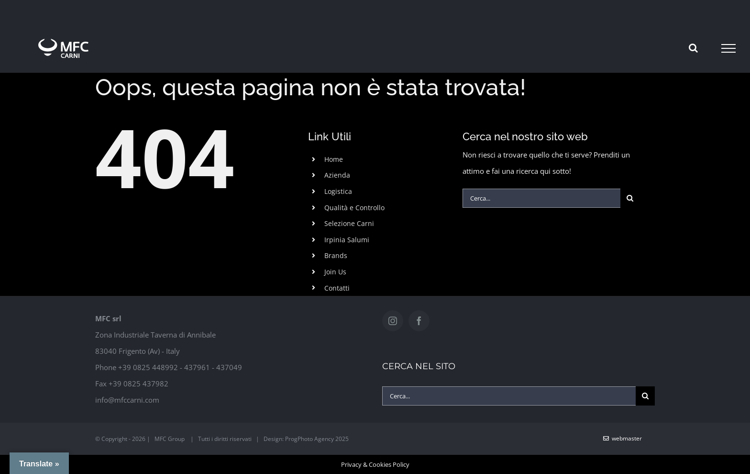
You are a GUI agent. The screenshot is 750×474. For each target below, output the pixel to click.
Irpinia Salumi (346, 239)
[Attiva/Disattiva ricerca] (693, 48)
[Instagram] (392, 320)
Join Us (335, 271)
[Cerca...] (541, 198)
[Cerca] (630, 198)
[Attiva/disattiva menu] (728, 48)
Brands (335, 255)
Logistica (338, 191)
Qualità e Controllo (354, 207)
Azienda (337, 175)
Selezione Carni (349, 223)
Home (333, 159)
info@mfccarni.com (127, 400)
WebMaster (622, 438)
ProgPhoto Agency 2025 (317, 439)
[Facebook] (419, 320)
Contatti (337, 288)
